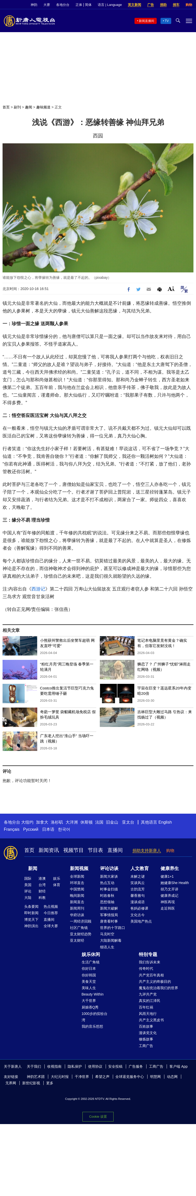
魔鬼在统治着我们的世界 (158, 988)
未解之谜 (137, 876)
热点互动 (107, 883)
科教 (42, 898)
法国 (99, 822)
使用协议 (95, 1066)
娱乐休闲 (91, 954)
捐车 (176, 5)
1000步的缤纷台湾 (94, 1017)
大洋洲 (72, 822)
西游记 (38, 588)
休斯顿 (86, 822)
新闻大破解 (109, 908)
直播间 (115, 850)
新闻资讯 (49, 850)
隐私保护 (75, 1066)
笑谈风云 (137, 883)
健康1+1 (167, 876)
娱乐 (56, 878)
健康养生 (170, 868)
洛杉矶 (57, 822)
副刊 (17, 107)
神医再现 (168, 902)
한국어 (64, 829)
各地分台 (62, 5)
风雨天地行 (148, 1014)
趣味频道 (43, 107)
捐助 (163, 5)
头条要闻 (31, 906)
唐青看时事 (109, 921)
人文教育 (139, 868)
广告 (150, 5)
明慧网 (155, 1077)
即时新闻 (31, 913)
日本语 (48, 829)
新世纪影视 (31, 1083)
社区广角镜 (79, 928)
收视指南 (54, 1066)
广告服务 (136, 1066)
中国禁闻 (77, 889)
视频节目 (73, 850)
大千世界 (89, 1001)
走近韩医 (168, 908)
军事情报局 (109, 915)
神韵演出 (31, 926)
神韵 (34, 5)
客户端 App (178, 1066)
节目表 (95, 850)
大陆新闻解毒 (110, 940)
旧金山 (112, 822)
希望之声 (102, 1077)
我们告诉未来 (149, 962)
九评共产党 (148, 994)
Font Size (171, 288)
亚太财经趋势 (80, 934)
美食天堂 (89, 981)
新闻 (32, 868)
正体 (79, 5)
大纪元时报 (60, 1077)
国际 (27, 878)
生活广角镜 (91, 962)
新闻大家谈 (109, 876)
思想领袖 (107, 902)
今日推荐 (51, 913)
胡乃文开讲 (169, 889)
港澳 (42, 878)
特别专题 (148, 954)
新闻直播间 (146, 21)
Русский (30, 829)
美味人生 (89, 988)
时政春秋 (107, 895)
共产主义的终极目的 (155, 981)
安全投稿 (115, 1066)
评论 (27, 891)
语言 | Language (110, 5)
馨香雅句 (137, 895)
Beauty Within (93, 994)
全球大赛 (51, 926)
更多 (49, 1083)
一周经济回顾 (80, 921)
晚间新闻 (77, 895)
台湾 (42, 885)
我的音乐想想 (92, 1026)
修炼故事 (146, 1039)
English (165, 822)
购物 (189, 5)
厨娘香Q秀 (90, 1007)
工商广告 (146, 1046)
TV (167, 21)
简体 (88, 5)
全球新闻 (77, 876)
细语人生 (107, 947)
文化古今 (137, 915)
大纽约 (27, 822)
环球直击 (77, 883)
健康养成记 (169, 895)
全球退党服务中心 (129, 1077)
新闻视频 (79, 868)
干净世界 (82, 1077)
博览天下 (31, 919)
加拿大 (42, 822)
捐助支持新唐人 (146, 850)
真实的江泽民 (149, 1001)
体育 (56, 885)
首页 (6, 107)
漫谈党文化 (148, 1033)
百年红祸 (146, 1007)
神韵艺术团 (36, 1077)
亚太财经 (77, 940)
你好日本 (89, 968)
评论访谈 (109, 868)
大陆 (27, 898)
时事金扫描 (109, 889)
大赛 (46, 5)
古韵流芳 (137, 889)
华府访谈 (77, 915)
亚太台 (128, 822)
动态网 (172, 1077)
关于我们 (34, 1066)
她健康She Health (175, 883)
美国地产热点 (141, 921)
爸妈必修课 (139, 908)
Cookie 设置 (98, 1116)
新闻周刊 (77, 908)
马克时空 (107, 934)
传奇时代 (146, 968)
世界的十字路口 (112, 928)
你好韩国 (89, 975)
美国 (27, 885)
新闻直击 (77, 902)
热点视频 (51, 906)
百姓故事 (146, 1026)
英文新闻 (134, 5)
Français (11, 829)
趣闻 (28, 107)
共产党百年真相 (151, 975)
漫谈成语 (137, 902)
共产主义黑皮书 (151, 1020)
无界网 (10, 1083)
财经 (42, 891)
